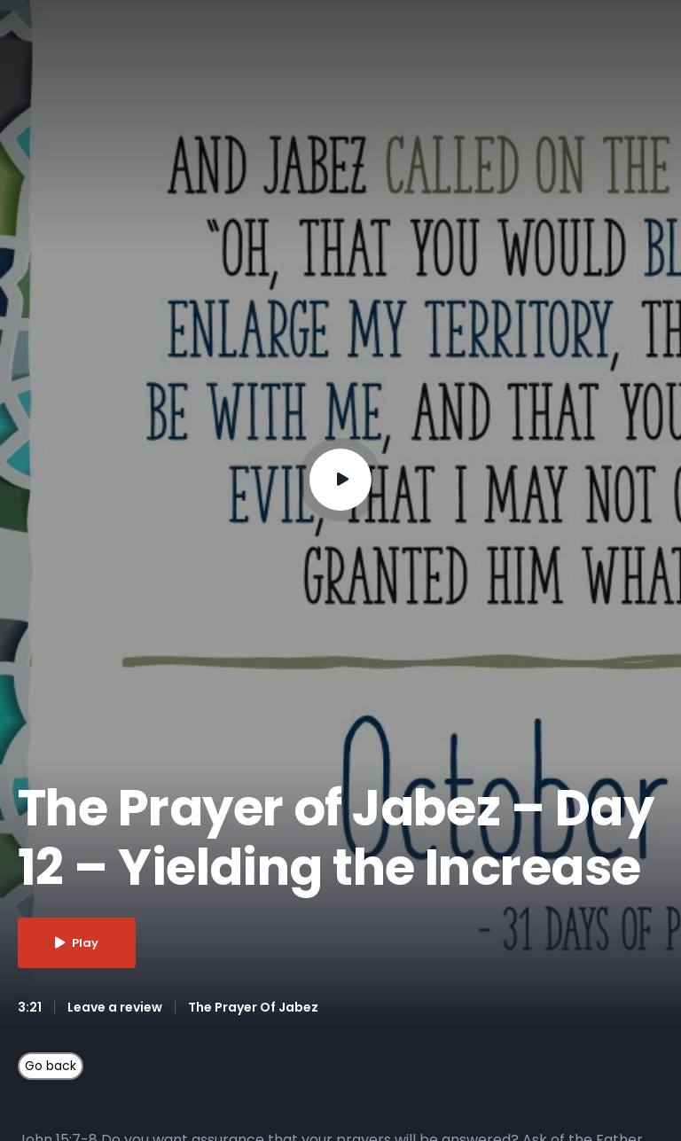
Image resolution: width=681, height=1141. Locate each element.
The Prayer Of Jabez (253, 1007)
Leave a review (114, 1007)
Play (76, 942)
